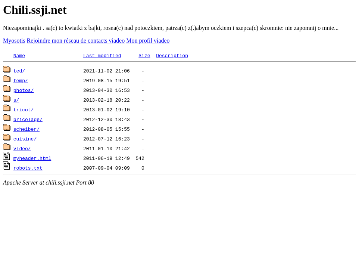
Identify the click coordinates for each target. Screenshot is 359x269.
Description (172, 55)
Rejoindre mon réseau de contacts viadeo (76, 40)
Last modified (102, 55)
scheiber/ (26, 129)
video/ (22, 148)
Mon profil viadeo (147, 40)
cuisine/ (25, 138)
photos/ (23, 90)
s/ (16, 99)
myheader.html (32, 158)
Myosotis (14, 40)
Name (19, 55)
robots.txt (28, 167)
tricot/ (23, 109)
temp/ (20, 80)
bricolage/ (28, 119)
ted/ (19, 70)
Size (144, 55)
